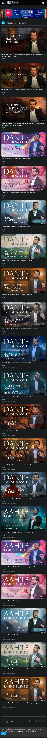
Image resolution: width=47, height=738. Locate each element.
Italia (3, 58)
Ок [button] (3, 733)
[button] (43, 3)
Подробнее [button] (32, 731)
